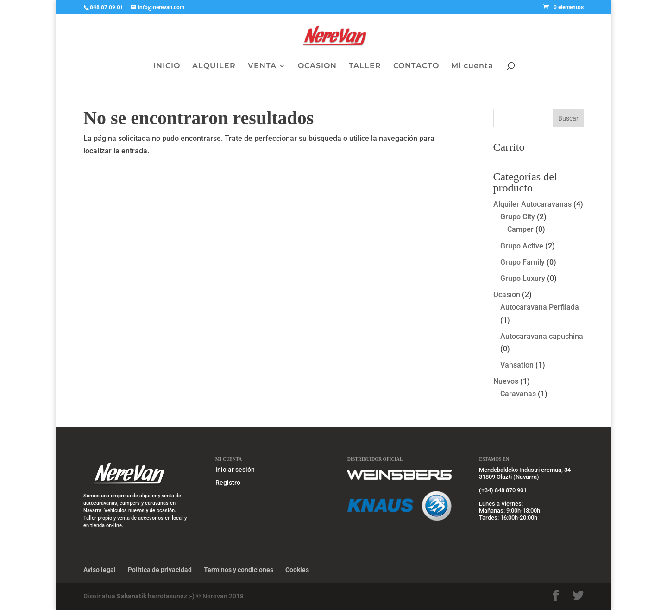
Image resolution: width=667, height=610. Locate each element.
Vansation (517, 365)
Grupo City (517, 216)
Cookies (297, 569)
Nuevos (505, 381)
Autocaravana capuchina (541, 336)
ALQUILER (214, 66)
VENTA (262, 66)
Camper (520, 229)
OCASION (317, 66)
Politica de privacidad (160, 569)
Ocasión (506, 294)
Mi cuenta (472, 66)
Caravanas (518, 393)
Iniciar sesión (235, 469)
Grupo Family (522, 262)
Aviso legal (99, 569)
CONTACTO (416, 66)
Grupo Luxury (522, 278)
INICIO (166, 66)
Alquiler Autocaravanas (532, 204)
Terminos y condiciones (238, 569)
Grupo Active (521, 245)
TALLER (365, 66)
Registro (227, 482)
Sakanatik (132, 596)
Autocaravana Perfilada (539, 307)
